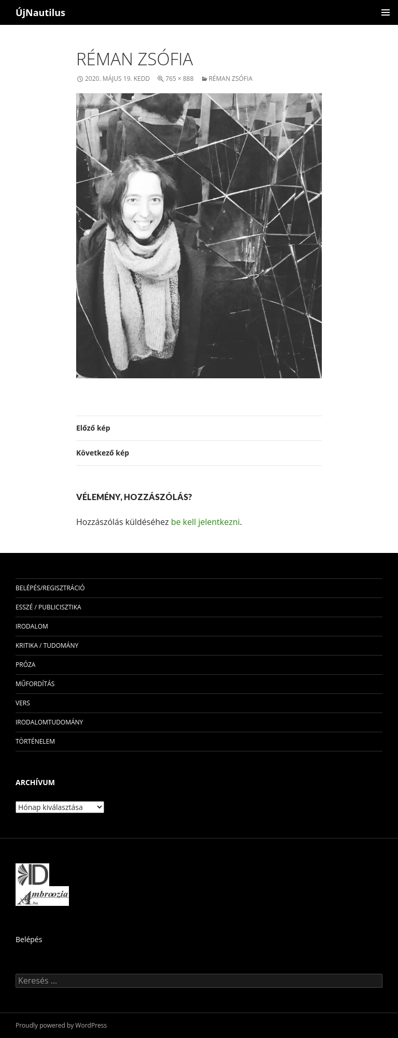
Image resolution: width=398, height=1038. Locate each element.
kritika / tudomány (47, 645)
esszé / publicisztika (48, 607)
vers (23, 703)
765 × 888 (179, 78)
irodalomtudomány (49, 722)
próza (25, 664)
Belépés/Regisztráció (50, 588)
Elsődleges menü (385, 12)
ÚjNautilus (40, 12)
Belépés (29, 939)
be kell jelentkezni (205, 522)
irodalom (32, 626)
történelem (35, 741)
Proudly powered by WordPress (61, 1025)
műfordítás (35, 683)
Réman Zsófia (231, 78)
